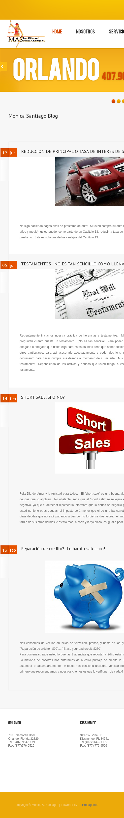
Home (57, 31)
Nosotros (85, 31)
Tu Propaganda (88, 805)
